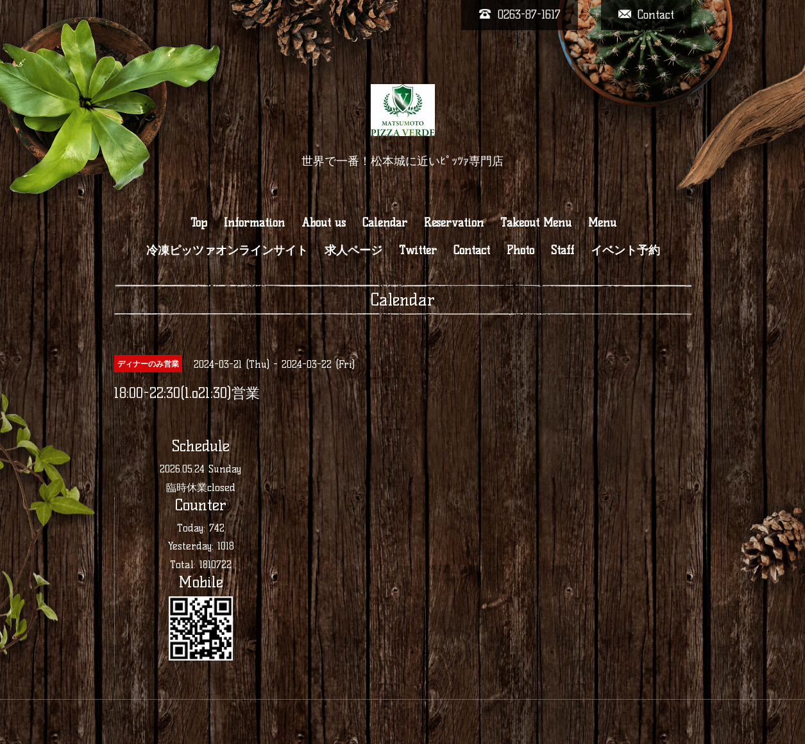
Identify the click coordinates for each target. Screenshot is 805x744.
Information (254, 223)
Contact (471, 250)
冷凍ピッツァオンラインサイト (227, 250)
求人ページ (353, 250)
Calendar (384, 223)
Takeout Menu (536, 223)
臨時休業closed (200, 487)
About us (323, 223)
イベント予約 (625, 250)
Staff (562, 250)
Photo (520, 250)
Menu (602, 223)
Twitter (418, 250)
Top (199, 223)
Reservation (454, 223)
